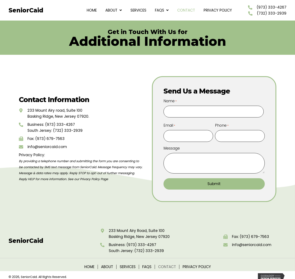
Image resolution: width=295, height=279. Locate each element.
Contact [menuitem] (167, 263)
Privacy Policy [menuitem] (197, 263)
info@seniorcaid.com (47, 144)
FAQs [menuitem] (146, 263)
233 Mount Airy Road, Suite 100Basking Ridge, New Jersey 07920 (139, 229)
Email (169, 123)
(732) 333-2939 (271, 13)
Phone (221, 123)
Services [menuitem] (128, 263)
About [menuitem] (107, 263)
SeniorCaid (26, 10)
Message (171, 144)
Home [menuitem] (89, 263)
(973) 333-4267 (271, 7)
